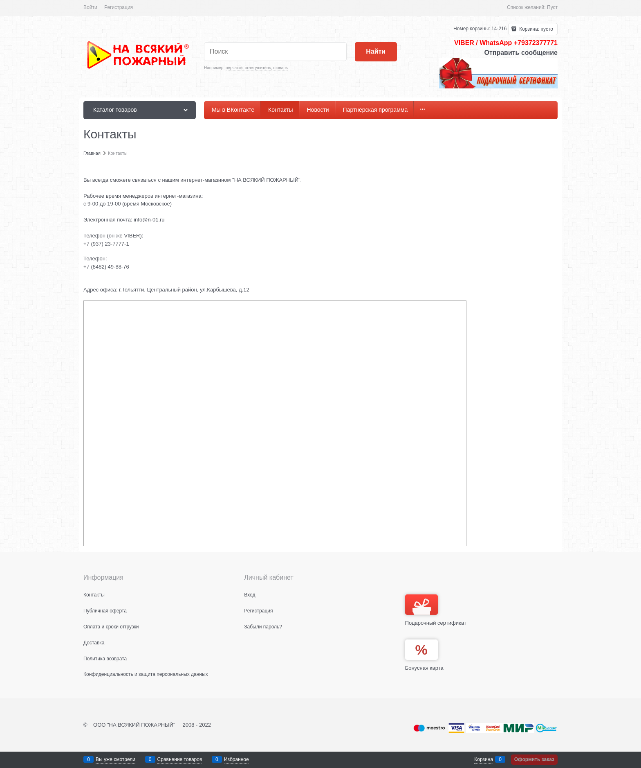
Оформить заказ (534, 759)
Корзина (483, 759)
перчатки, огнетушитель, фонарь (257, 68)
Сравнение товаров (179, 759)
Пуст (552, 7)
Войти (90, 7)
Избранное (236, 759)
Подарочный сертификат (435, 610)
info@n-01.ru (149, 220)
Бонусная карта (424, 668)
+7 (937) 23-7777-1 (106, 244)
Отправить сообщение (521, 52)
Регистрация (118, 7)
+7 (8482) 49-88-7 (104, 267)
